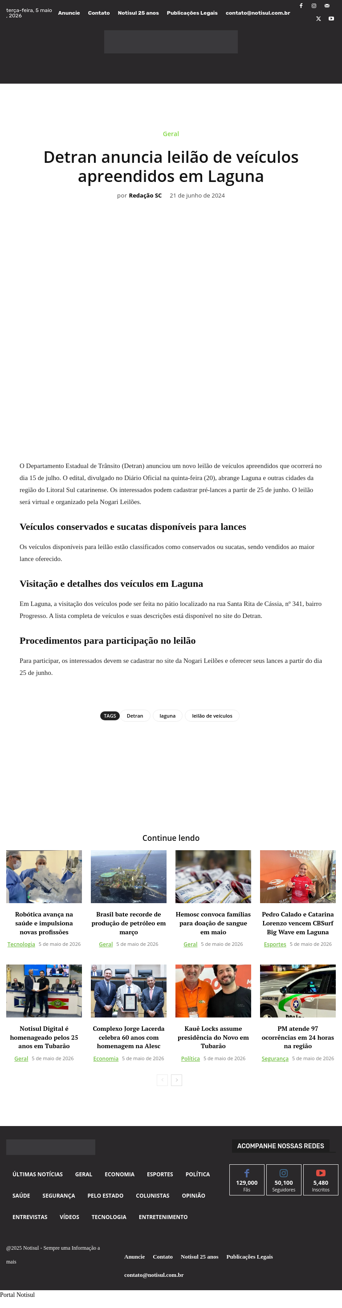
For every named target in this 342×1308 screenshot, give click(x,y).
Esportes (275, 944)
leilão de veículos (212, 715)
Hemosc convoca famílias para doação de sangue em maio (213, 922)
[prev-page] (162, 1079)
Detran (135, 715)
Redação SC (145, 195)
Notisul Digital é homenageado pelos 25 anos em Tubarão (44, 1037)
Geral (171, 135)
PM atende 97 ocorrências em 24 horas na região (298, 1037)
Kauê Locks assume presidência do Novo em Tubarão (213, 1037)
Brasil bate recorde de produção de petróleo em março (128, 922)
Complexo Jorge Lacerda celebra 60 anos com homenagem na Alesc (128, 1037)
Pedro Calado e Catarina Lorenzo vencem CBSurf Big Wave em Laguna (298, 922)
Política (190, 1058)
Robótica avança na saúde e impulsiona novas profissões (44, 922)
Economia (106, 1058)
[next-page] (176, 1079)
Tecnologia (21, 944)
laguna (168, 715)
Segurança (275, 1058)
